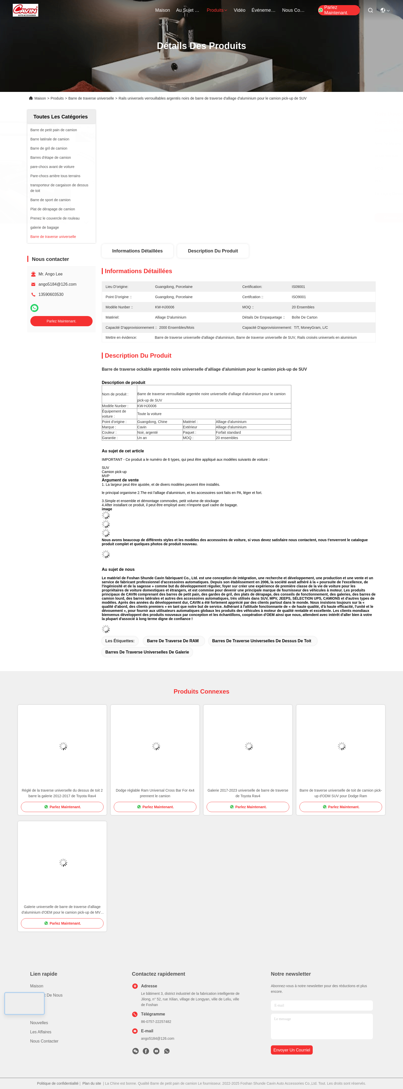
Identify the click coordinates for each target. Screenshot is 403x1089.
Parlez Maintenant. (333, 10)
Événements (263, 10)
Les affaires (40, 1032)
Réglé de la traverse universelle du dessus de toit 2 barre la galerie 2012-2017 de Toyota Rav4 (62, 793)
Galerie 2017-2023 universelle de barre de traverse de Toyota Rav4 (248, 793)
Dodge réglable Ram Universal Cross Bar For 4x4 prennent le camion (155, 793)
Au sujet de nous (46, 995)
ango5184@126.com (58, 284)
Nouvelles (39, 1023)
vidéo (240, 10)
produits (217, 10)
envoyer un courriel (291, 1050)
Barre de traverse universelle (91, 98)
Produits (57, 98)
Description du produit (213, 250)
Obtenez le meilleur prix (283, 218)
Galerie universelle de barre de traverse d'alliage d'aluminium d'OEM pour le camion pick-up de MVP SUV (62, 910)
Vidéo (35, 1013)
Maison (162, 10)
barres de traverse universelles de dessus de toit (261, 641)
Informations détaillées (137, 250)
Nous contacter (44, 1041)
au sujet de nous (188, 10)
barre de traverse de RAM (173, 641)
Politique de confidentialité (58, 1083)
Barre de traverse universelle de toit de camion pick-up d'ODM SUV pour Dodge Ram (341, 793)
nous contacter (294, 10)
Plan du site (91, 1083)
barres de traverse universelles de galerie (147, 652)
